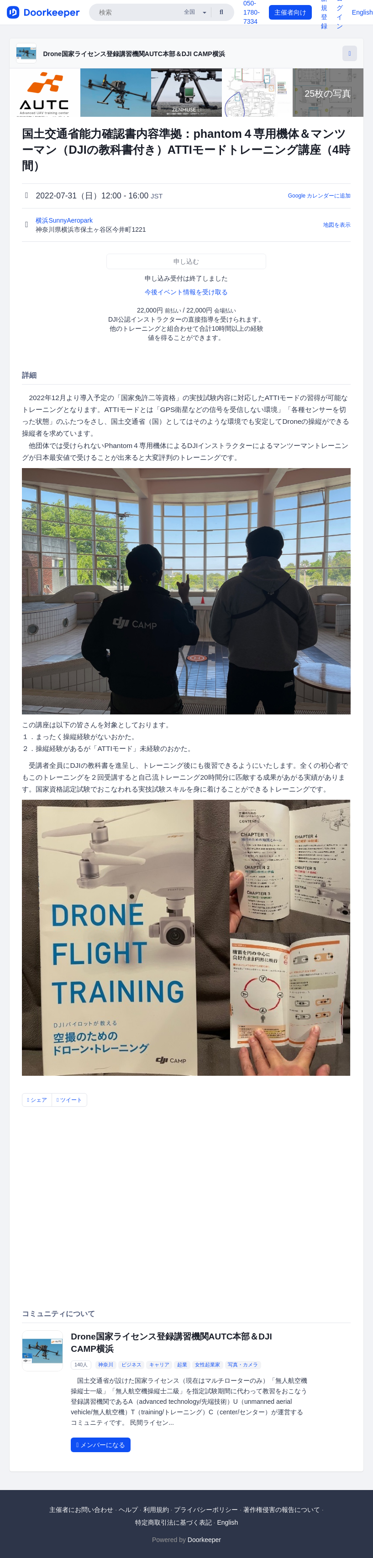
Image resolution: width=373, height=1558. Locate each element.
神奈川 (105, 1365)
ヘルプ (128, 1509)
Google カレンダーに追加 (319, 196)
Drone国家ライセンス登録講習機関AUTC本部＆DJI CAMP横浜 (134, 53)
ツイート (69, 1100)
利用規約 (156, 1509)
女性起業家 (207, 1365)
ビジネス (131, 1365)
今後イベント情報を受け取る (186, 292)
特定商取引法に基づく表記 (173, 1522)
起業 (182, 1365)
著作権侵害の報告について (281, 1509)
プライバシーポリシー (206, 1509)
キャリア (159, 1365)
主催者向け (290, 12)
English (362, 12)
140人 (81, 1365)
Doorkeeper (204, 1539)
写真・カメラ (243, 1365)
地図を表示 (337, 225)
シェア (37, 1100)
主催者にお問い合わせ (81, 1509)
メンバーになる (100, 1445)
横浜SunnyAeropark (65, 220)
